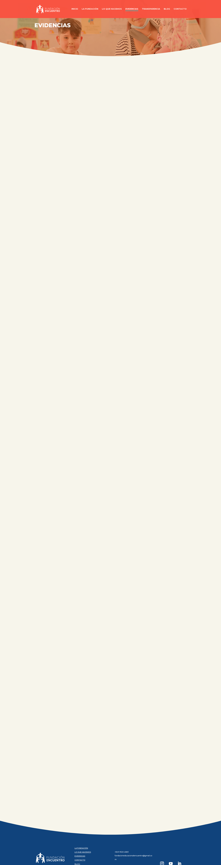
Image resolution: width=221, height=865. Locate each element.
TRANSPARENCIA (82, 843)
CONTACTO (80, 835)
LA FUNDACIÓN (81, 823)
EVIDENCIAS (80, 831)
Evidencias (131, 9)
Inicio (74, 9)
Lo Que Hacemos (112, 9)
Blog (167, 9)
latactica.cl (60, 861)
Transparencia (151, 9)
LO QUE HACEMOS (83, 827)
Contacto (180, 9)
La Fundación (90, 9)
